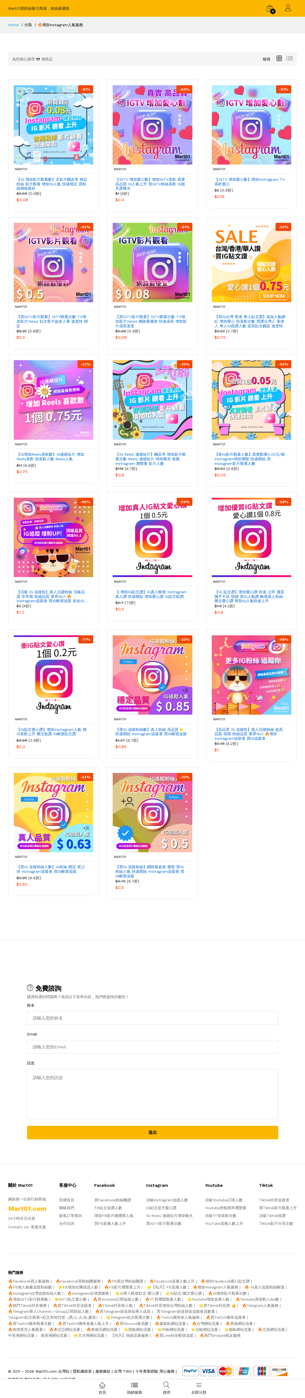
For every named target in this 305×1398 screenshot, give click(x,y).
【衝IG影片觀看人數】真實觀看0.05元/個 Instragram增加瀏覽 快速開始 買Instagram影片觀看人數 (249, 459)
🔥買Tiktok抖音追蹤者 (72, 1305)
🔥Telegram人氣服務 (260, 1305)
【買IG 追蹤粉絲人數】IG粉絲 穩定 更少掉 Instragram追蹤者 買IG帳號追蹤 (50, 869)
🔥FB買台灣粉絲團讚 (125, 1281)
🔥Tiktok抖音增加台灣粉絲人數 (166, 1305)
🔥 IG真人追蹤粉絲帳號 (264, 1287)
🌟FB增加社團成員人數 (78, 1287)
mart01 (20, 169)
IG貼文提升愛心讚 (161, 1208)
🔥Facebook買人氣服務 (28, 1281)
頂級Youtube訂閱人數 (224, 1200)
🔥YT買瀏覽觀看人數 (163, 1299)
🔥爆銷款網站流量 (170, 1323)
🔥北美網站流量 (271, 1329)
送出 (152, 1132)
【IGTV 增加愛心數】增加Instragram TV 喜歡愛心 (249, 181)
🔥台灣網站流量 (205, 1323)
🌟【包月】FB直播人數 (167, 1287)
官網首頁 (66, 1200)
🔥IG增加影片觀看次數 (227, 1293)
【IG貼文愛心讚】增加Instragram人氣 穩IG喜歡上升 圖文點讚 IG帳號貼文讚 (51, 731)
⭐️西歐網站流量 (137, 1329)
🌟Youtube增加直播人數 (208, 1299)
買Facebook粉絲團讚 (112, 1200)
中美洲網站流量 (21, 1335)
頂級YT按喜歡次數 (220, 1215)
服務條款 (102, 1371)
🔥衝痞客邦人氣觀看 (25, 1329)
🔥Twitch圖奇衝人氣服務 (178, 1317)
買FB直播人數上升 (110, 1223)
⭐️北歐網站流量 (204, 1329)
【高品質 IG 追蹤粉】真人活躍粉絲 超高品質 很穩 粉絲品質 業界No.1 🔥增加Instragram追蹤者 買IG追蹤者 (248, 734)
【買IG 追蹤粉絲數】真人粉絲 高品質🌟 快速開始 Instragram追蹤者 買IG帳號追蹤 (151, 731)
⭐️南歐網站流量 (238, 1329)
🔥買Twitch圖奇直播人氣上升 (83, 1323)
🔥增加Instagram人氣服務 (215, 1287)
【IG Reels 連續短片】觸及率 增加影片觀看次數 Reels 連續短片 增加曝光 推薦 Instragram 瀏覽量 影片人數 (150, 459)
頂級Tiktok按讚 (272, 1215)
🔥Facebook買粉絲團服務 (78, 1281)
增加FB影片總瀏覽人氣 (113, 1215)
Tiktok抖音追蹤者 (274, 1200)
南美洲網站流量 (54, 1335)
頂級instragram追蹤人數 (167, 1200)
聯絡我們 (66, 1208)
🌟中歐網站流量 (171, 1329)
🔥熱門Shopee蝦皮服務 (220, 1335)
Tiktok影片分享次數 (276, 1223)
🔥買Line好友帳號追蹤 (174, 1335)
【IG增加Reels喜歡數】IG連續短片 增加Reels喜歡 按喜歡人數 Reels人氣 (50, 456)
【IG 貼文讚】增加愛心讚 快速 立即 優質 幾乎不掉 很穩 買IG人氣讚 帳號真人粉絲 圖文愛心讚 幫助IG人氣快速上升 (249, 596)
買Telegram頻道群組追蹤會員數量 (186, 1311)
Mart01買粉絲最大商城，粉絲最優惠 (38, 8)
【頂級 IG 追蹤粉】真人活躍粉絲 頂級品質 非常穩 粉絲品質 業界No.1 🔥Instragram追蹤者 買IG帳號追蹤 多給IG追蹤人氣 (52, 596)
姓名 (31, 1005)
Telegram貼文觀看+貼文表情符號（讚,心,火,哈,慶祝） (54, 1317)
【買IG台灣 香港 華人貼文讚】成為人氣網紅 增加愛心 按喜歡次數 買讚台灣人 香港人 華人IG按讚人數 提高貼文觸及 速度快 (249, 321)
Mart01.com (46, 1371)
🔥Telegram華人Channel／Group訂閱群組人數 (48, 1311)
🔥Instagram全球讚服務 (88, 1293)
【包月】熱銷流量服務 (130, 1335)
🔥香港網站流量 (239, 1323)
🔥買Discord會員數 (132, 1323)
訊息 (31, 1063)
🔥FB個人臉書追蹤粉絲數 (30, 1287)
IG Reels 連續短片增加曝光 (169, 1215)
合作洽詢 (66, 1223)
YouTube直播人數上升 (224, 1223)
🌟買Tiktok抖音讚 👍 (217, 1305)
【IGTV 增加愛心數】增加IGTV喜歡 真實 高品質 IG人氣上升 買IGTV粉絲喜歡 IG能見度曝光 (150, 184)
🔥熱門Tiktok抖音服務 (27, 1305)
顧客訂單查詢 (70, 1215)
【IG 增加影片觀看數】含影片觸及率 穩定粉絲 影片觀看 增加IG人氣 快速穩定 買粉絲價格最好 (51, 184)
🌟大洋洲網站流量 (89, 1335)
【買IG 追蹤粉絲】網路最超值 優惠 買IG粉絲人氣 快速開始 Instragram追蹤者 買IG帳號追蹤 (149, 871)
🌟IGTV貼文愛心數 (70, 1299)
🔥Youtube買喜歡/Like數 (257, 1299)
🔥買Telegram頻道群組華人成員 (122, 1311)
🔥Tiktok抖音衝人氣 (115, 1305)
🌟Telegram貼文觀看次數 (128, 1317)
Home (13, 25)
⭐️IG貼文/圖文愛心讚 (183, 1293)
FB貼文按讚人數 (108, 1208)
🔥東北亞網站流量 (64, 1329)
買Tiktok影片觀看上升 (278, 1208)
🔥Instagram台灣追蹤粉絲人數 (34, 1293)
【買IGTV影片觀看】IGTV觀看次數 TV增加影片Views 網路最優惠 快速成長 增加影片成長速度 (151, 321)
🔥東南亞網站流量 (102, 1329)
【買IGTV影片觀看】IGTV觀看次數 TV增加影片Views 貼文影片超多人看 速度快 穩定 (52, 321)
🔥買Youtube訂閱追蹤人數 (116, 1299)
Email (32, 1034)
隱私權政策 (82, 1371)
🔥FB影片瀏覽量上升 (122, 1287)
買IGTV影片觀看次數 (164, 1223)
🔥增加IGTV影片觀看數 (28, 1299)
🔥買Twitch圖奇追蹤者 (226, 1317)
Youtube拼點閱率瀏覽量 (225, 1208)
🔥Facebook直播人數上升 (172, 1281)
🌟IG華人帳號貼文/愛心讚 (137, 1293)
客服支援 (38, 1227)
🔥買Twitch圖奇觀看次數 (30, 1323)
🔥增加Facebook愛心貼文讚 (225, 1281)
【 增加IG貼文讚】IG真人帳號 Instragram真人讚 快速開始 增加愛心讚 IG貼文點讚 (151, 594)
